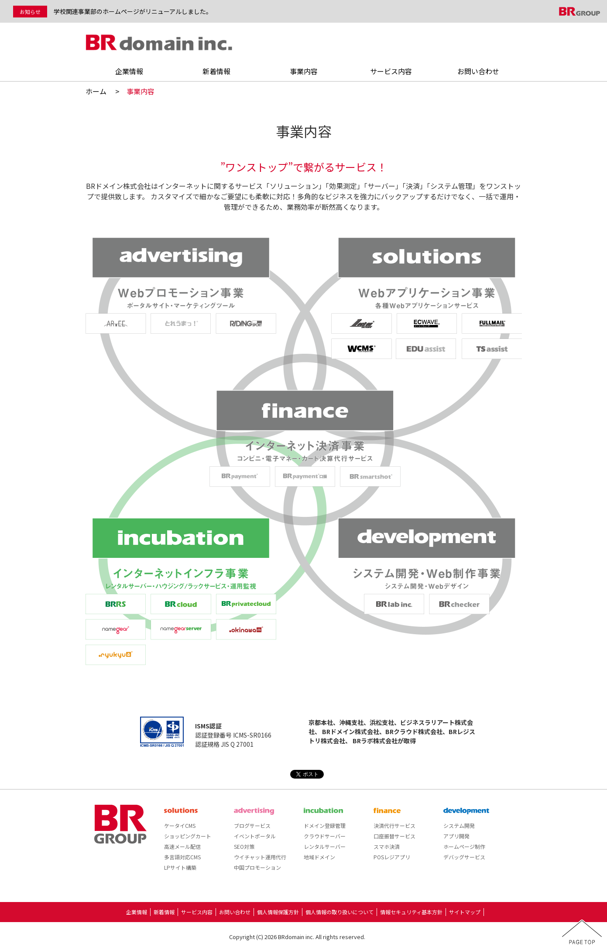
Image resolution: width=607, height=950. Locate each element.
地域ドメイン (319, 857)
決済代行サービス (394, 825)
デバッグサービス (464, 857)
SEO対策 (244, 846)
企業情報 (129, 71)
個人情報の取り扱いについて (339, 912)
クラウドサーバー (325, 836)
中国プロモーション (257, 867)
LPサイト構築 (180, 867)
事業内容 (304, 71)
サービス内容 (391, 71)
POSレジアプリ (392, 857)
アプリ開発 (456, 836)
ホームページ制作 (464, 846)
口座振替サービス (394, 836)
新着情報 (216, 71)
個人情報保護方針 (278, 912)
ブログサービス (252, 825)
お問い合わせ (478, 71)
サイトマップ (464, 912)
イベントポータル (255, 836)
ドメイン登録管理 (325, 825)
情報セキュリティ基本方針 (411, 912)
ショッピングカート (187, 836)
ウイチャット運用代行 (260, 857)
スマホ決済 (387, 846)
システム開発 (459, 825)
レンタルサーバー (325, 846)
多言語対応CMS (182, 857)
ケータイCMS (179, 825)
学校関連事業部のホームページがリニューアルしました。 (133, 11)
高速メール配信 (182, 846)
